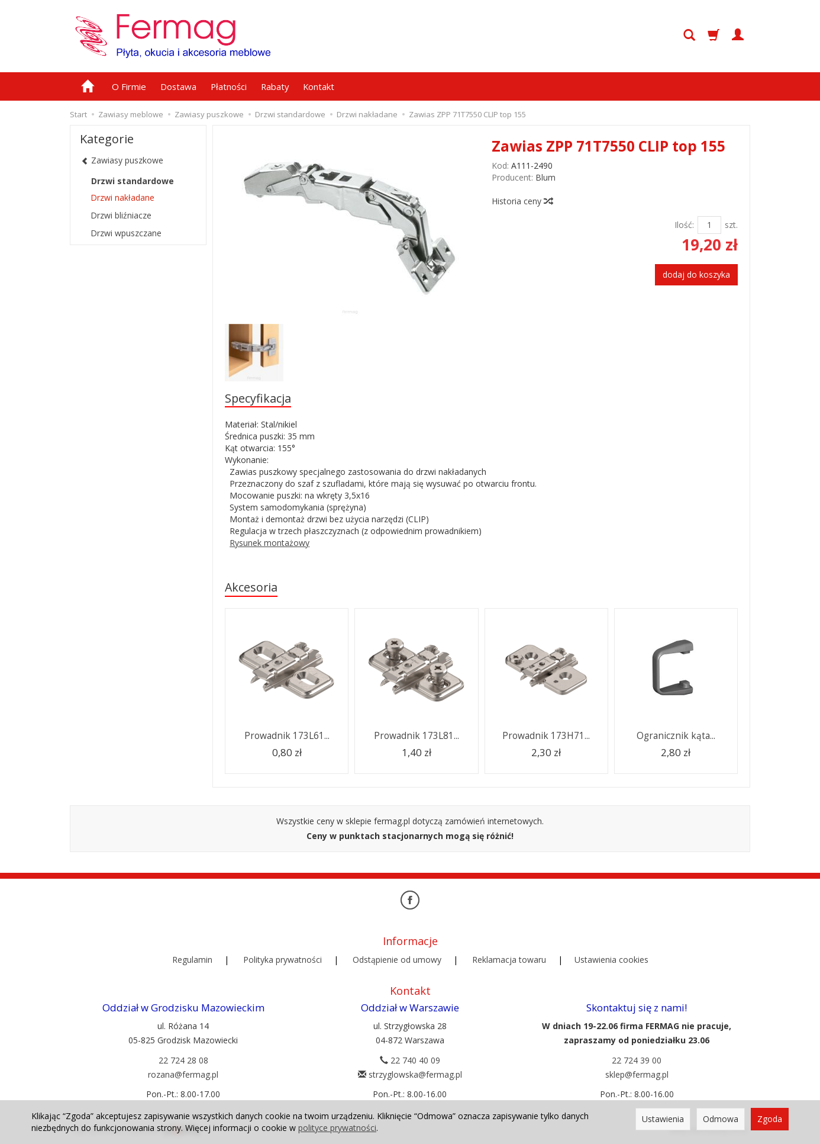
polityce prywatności (337, 1127)
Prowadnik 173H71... (546, 736)
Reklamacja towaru (509, 959)
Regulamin (192, 959)
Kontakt (318, 86)
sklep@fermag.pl (637, 1074)
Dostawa (178, 86)
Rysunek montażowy (269, 542)
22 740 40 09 (410, 1060)
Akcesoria (251, 587)
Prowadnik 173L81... (416, 736)
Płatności (229, 86)
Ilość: (684, 224)
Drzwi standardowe (132, 181)
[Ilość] (709, 225)
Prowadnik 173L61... (287, 736)
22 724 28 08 (183, 1060)
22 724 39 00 (636, 1060)
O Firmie (129, 86)
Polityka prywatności (282, 959)
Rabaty (275, 86)
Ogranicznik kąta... (676, 736)
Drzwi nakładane (122, 197)
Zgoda (769, 1118)
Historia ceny (522, 201)
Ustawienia (663, 1118)
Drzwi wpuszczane (126, 233)
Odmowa (720, 1118)
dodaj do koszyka (696, 274)
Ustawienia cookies (611, 959)
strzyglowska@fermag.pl (410, 1074)
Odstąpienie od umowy (397, 959)
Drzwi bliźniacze (121, 215)
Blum (545, 177)
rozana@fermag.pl (183, 1074)
